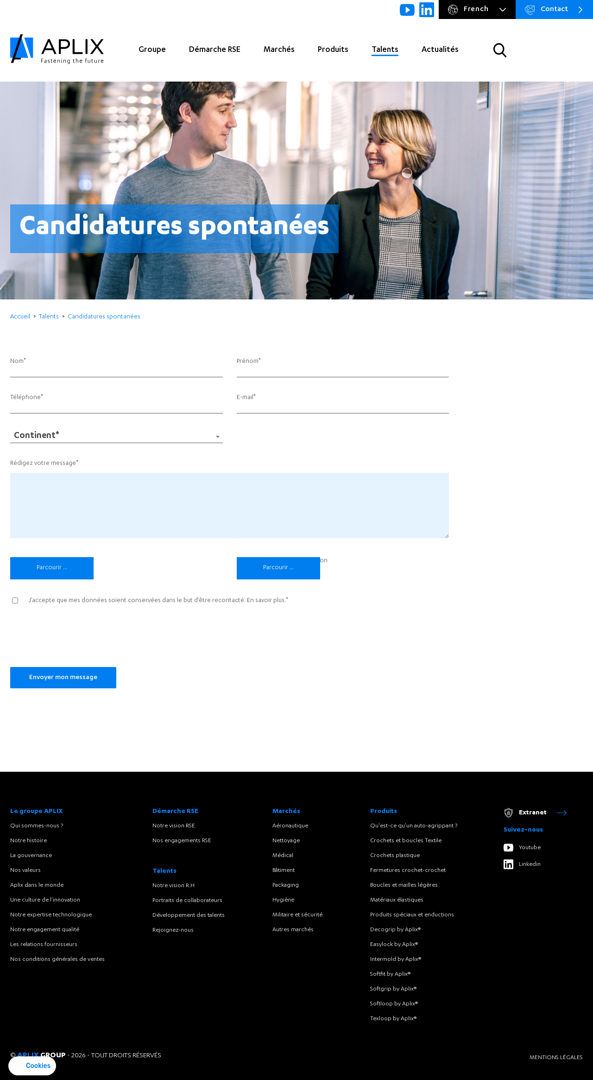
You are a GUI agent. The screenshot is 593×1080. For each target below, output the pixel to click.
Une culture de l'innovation (45, 900)
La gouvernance (31, 855)
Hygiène (283, 900)
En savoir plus (265, 600)
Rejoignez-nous (173, 930)
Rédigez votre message (43, 463)
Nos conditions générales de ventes (57, 959)
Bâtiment (283, 870)
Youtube (522, 847)
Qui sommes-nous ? (36, 826)
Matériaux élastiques (396, 900)
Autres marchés (293, 930)
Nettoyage (286, 841)
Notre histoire (28, 841)
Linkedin (522, 864)
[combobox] (116, 436)
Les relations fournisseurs (43, 944)
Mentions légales (556, 1058)
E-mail (245, 397)
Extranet (535, 813)
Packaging (285, 885)
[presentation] (80, 640)
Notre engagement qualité (44, 930)
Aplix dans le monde (36, 885)
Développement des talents (188, 915)
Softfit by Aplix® (390, 974)
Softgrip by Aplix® (393, 989)
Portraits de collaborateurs (187, 900)
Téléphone (25, 397)
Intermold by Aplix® (395, 959)
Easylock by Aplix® (394, 944)
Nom (17, 361)
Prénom (248, 361)
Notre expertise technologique (51, 915)
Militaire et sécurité (297, 915)
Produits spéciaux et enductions (412, 915)
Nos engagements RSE (181, 841)
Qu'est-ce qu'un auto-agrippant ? (413, 826)
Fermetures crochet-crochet (408, 870)
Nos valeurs (25, 870)
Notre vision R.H (173, 886)
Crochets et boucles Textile (406, 841)
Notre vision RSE (173, 826)
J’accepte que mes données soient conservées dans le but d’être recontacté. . (157, 600)
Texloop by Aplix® (393, 1019)
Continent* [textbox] (36, 436)
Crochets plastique (395, 855)
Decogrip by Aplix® (395, 930)
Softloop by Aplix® (394, 1004)
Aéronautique (290, 826)
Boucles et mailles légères (404, 885)
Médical (282, 855)
